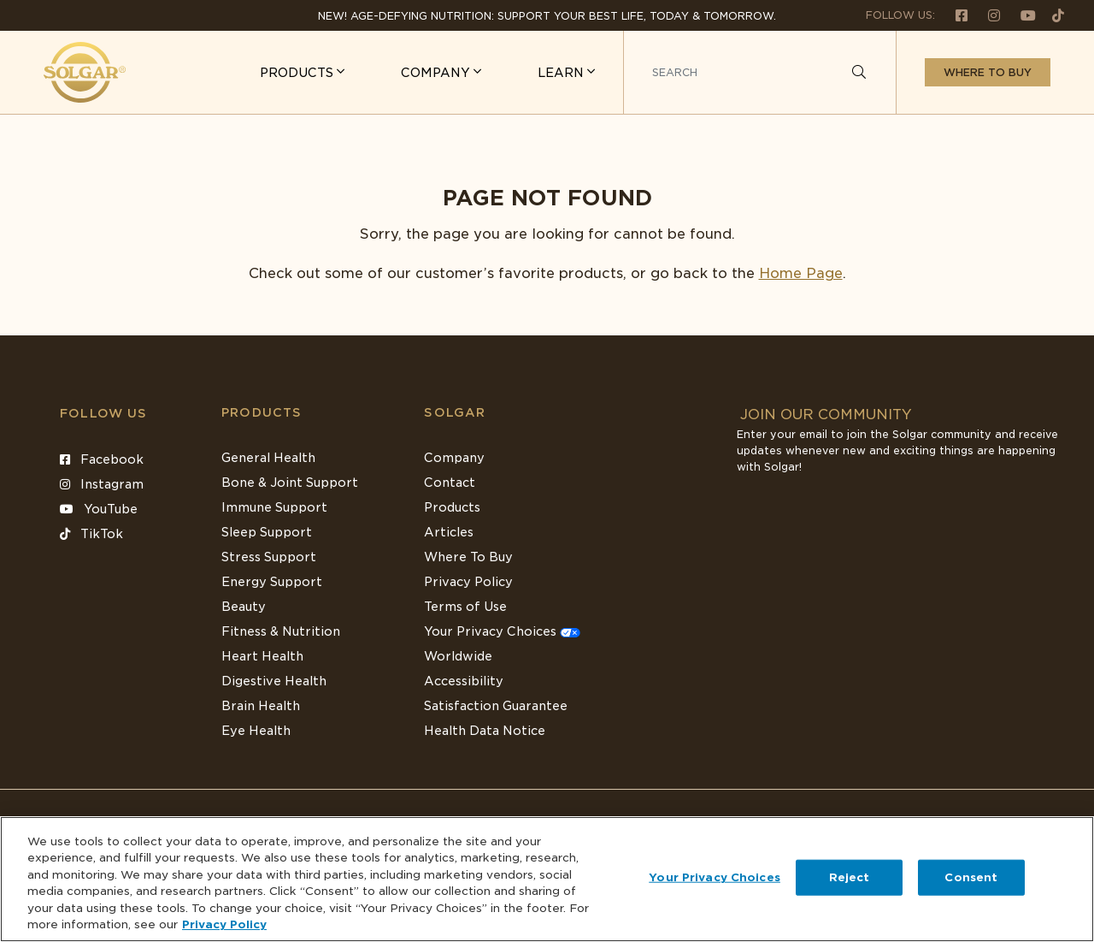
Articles (448, 532)
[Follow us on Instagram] (987, 15)
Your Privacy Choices (502, 631)
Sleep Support (266, 532)
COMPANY (437, 73)
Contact (449, 482)
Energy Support (271, 582)
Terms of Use (465, 606)
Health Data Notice (484, 731)
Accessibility (463, 681)
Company (454, 458)
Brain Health (260, 706)
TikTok (91, 534)
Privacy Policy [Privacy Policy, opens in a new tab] (224, 924)
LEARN (562, 73)
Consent (970, 877)
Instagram (102, 484)
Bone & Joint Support (289, 482)
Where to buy (988, 72)
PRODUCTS (298, 73)
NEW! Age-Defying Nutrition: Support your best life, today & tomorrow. (547, 15)
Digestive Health (273, 681)
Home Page (801, 273)
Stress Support (268, 557)
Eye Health (256, 731)
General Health (268, 458)
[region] (547, 879)
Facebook (102, 459)
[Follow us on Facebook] (954, 15)
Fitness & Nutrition (280, 631)
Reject (849, 877)
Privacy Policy (468, 582)
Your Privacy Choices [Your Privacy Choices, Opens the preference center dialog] (714, 877)
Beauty (243, 606)
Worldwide (458, 656)
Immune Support (274, 507)
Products (261, 412)
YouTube (99, 509)
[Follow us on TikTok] (1051, 15)
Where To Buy (468, 557)
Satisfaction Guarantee (496, 706)
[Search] (859, 72)
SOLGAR (454, 412)
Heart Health (262, 656)
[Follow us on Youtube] (1021, 15)
